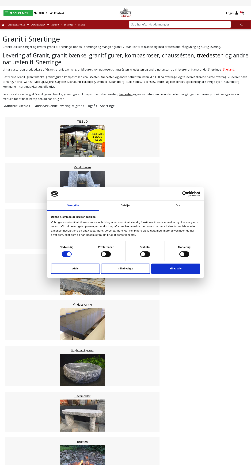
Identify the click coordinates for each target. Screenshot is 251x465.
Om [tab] (178, 205)
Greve (13, 266)
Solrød (14, 279)
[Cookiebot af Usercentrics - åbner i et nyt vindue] (185, 193)
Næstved (15, 321)
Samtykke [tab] (73, 205)
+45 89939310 (208, 435)
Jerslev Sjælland (186, 82)
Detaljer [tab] (125, 205)
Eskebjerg (88, 82)
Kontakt (57, 13)
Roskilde (15, 275)
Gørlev (28, 82)
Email (109, 389)
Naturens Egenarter (126, 436)
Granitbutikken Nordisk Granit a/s (205, 411)
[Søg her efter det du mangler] (240, 24)
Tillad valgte (125, 268)
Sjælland (228, 69)
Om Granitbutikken (125, 428)
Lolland (14, 316)
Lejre (13, 312)
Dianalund (74, 82)
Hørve (18, 82)
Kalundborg (116, 82)
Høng (9, 82)
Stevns (14, 304)
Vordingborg (18, 329)
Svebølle (102, 82)
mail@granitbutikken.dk (208, 427)
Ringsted (15, 296)
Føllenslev (148, 82)
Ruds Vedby (133, 82)
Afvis (75, 268)
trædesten (210, 55)
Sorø (13, 308)
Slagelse (60, 82)
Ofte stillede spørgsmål (125, 432)
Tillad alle (175, 268)
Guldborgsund (19, 325)
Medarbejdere (125, 419)
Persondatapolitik (126, 449)
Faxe (13, 291)
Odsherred (17, 283)
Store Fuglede (166, 82)
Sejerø (49, 82)
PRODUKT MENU (17, 13)
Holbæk (15, 287)
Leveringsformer (126, 423)
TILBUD (40, 13)
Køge (13, 270)
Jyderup (39, 82)
